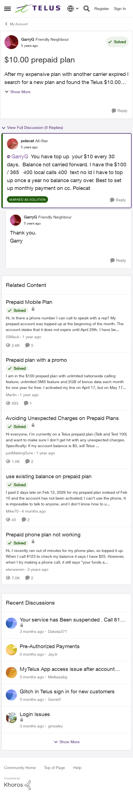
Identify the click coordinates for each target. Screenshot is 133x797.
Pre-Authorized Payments (50, 646)
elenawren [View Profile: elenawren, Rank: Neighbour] (15, 569)
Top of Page (54, 767)
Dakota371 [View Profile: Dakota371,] (57, 631)
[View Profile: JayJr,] (11, 649)
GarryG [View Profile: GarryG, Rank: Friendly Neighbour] (27, 39)
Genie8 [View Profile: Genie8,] (54, 699)
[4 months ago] (33, 511)
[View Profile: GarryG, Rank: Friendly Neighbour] (11, 42)
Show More (17, 91)
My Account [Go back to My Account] (16, 24)
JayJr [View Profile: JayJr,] (52, 654)
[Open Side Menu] (7, 8)
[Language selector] (73, 8)
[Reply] (120, 110)
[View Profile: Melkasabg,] (11, 672)
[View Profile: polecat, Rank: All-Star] (12, 143)
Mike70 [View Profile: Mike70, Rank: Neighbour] (12, 511)
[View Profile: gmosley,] (11, 717)
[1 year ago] (30, 336)
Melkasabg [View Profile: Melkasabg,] (57, 676)
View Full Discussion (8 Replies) (32, 127)
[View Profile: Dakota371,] (11, 623)
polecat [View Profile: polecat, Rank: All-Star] (27, 140)
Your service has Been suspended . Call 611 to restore (71, 620)
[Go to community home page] (39, 8)
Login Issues (35, 714)
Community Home (20, 767)
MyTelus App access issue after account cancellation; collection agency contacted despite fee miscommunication (68, 669)
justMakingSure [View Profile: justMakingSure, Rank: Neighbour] (19, 452)
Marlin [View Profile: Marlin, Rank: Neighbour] (11, 394)
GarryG (19, 156)
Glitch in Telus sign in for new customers (67, 691)
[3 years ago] (37, 569)
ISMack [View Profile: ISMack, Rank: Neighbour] (12, 336)
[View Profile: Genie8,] (11, 695)
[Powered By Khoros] (66, 783)
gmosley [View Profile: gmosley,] (55, 726)
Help (77, 767)
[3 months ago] (32, 631)
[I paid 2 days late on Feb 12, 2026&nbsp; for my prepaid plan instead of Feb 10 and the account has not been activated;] (66, 498)
